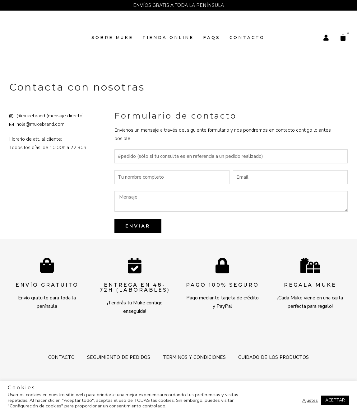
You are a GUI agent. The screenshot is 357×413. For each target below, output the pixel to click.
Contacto (247, 37)
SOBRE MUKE (112, 37)
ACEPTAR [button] (335, 400)
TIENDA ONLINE (168, 37)
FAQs (211, 37)
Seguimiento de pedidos (118, 357)
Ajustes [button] (310, 400)
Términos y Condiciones (194, 357)
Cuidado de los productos (273, 357)
